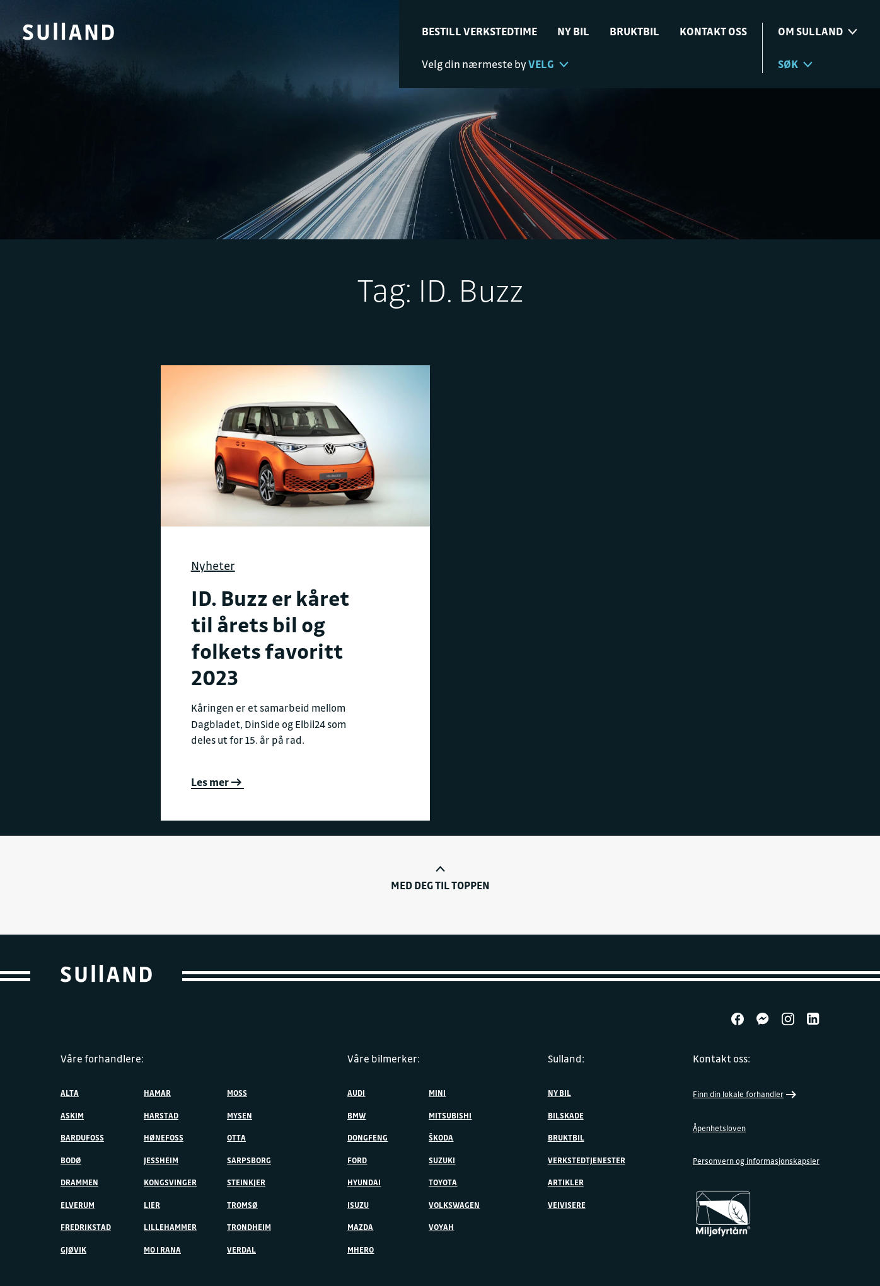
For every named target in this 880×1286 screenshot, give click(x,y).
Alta (70, 1093)
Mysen (239, 1115)
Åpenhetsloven (719, 1128)
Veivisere (567, 1205)
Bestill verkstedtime (479, 31)
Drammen (79, 1182)
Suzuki (442, 1160)
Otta (236, 1137)
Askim (72, 1115)
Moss (237, 1093)
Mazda (360, 1227)
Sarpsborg (249, 1160)
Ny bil (573, 31)
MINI (437, 1093)
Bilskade (566, 1115)
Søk (795, 64)
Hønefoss (163, 1137)
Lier (152, 1205)
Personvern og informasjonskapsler (756, 1161)
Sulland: (566, 1058)
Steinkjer (246, 1182)
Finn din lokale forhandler (746, 1094)
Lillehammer (170, 1227)
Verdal (241, 1249)
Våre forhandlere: (102, 1058)
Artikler (566, 1182)
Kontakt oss (713, 31)
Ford (357, 1160)
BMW (356, 1115)
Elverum (78, 1205)
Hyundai (364, 1182)
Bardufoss (82, 1137)
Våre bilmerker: (383, 1058)
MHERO (360, 1249)
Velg (548, 64)
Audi (356, 1093)
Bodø (71, 1160)
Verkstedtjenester (586, 1160)
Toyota (443, 1182)
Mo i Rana (162, 1249)
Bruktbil (634, 31)
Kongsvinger (170, 1182)
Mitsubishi (450, 1115)
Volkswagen (454, 1205)
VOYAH (441, 1227)
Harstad (161, 1115)
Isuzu (358, 1205)
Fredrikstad (86, 1227)
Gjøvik (73, 1249)
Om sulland (817, 31)
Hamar (157, 1093)
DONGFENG (367, 1137)
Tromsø (242, 1205)
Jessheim (161, 1160)
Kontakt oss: (721, 1058)
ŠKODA (441, 1137)
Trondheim (249, 1227)
